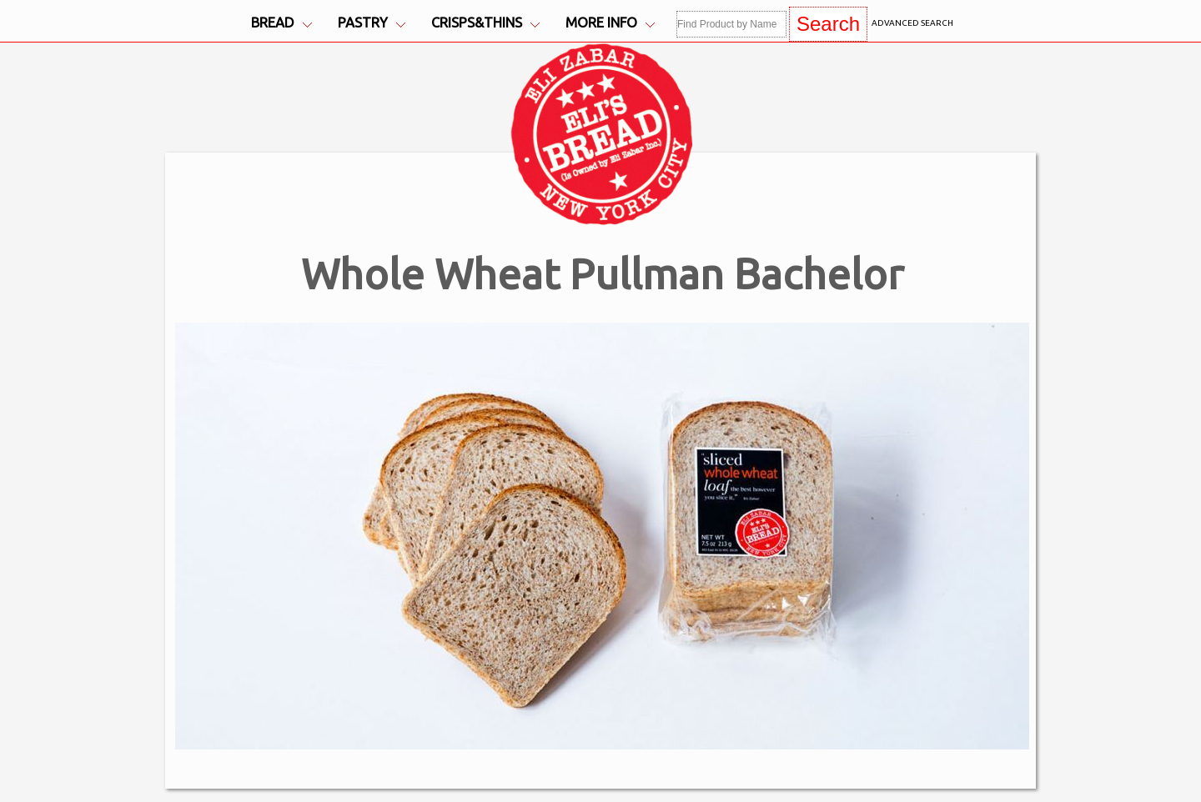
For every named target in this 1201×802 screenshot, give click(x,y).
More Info (610, 23)
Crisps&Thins (485, 23)
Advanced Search (912, 23)
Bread (281, 23)
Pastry (371, 23)
